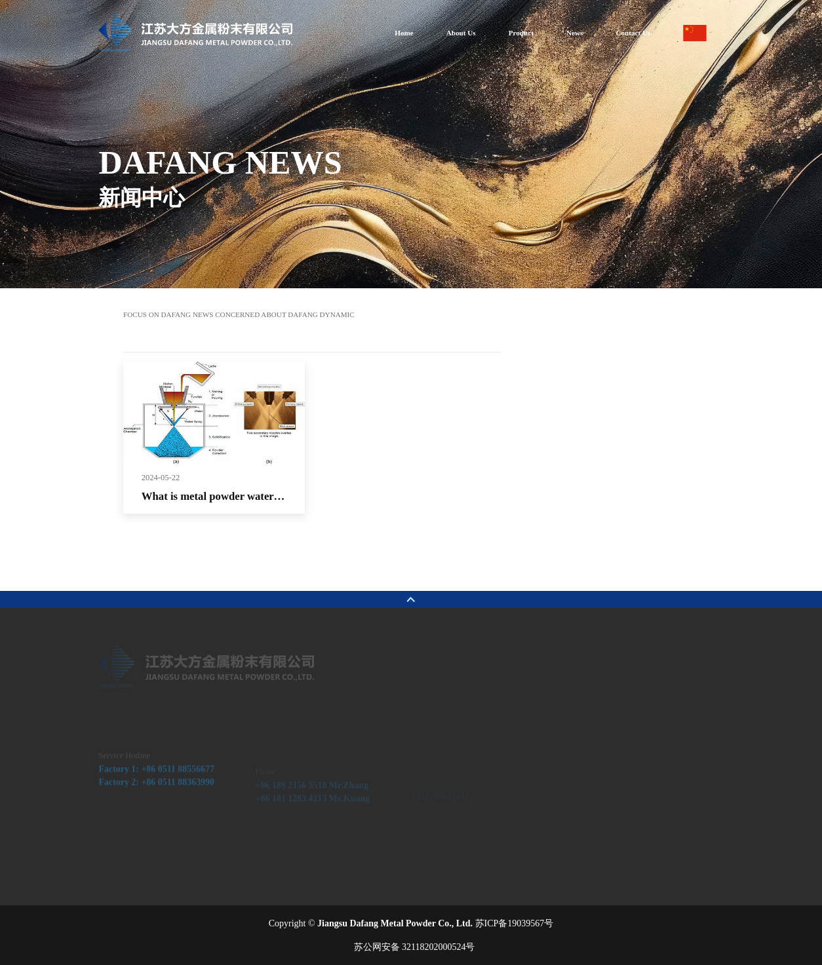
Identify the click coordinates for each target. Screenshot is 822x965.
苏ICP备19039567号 (514, 923)
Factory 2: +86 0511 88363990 (156, 796)
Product (521, 33)
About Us (461, 33)
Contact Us (633, 33)
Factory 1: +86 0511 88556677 (156, 782)
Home (404, 33)
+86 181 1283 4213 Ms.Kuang (313, 807)
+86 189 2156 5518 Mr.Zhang (312, 794)
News (574, 33)
